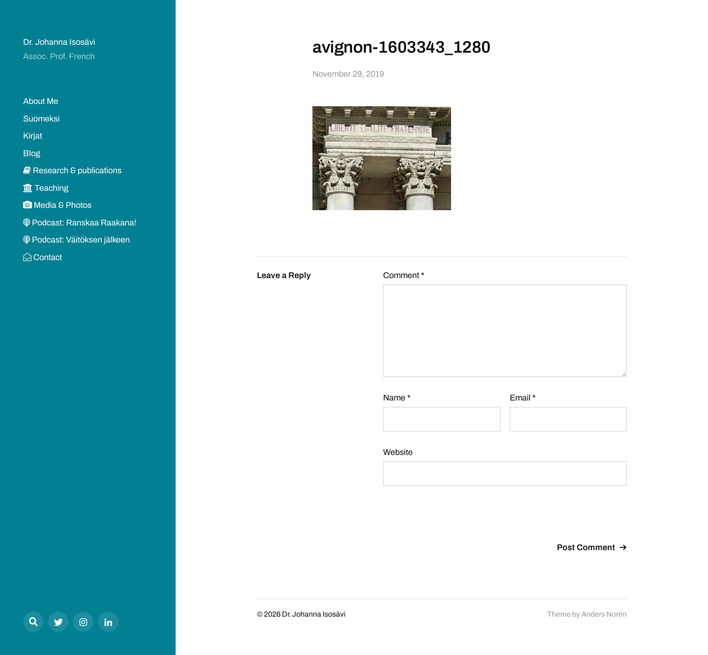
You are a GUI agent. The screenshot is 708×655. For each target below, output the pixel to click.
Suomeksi (41, 118)
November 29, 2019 (348, 74)
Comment (403, 275)
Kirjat (32, 135)
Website (398, 452)
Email (523, 397)
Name (396, 397)
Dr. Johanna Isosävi (59, 42)
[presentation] (453, 515)
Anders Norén (604, 614)
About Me (40, 101)
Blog (31, 153)
